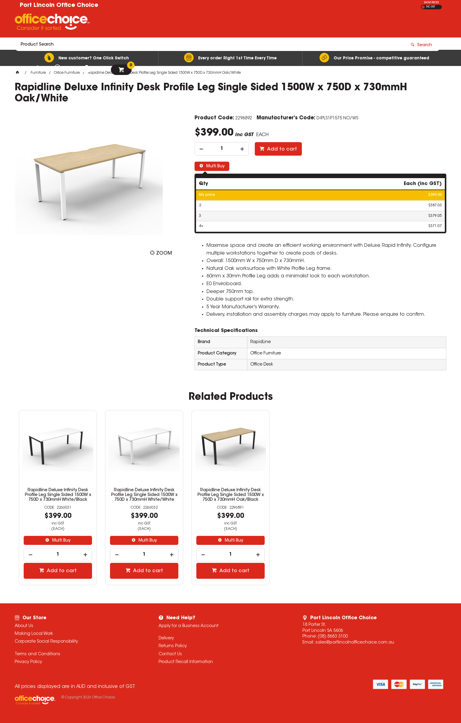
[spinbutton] (221, 148)
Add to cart (281, 149)
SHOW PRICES (431, 2)
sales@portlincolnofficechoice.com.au (354, 643)
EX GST (423, 7)
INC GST (430, 7)
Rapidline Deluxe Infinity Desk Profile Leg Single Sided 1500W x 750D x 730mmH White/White (144, 495)
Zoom (164, 253)
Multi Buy (215, 166)
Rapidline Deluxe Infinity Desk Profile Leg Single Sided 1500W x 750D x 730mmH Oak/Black (231, 495)
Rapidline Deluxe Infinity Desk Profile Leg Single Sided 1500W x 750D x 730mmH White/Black (58, 495)
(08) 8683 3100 (333, 637)
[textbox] (195, 23)
